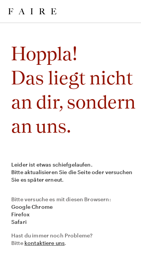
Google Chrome (32, 207)
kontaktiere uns (44, 243)
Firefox (20, 214)
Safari (19, 222)
